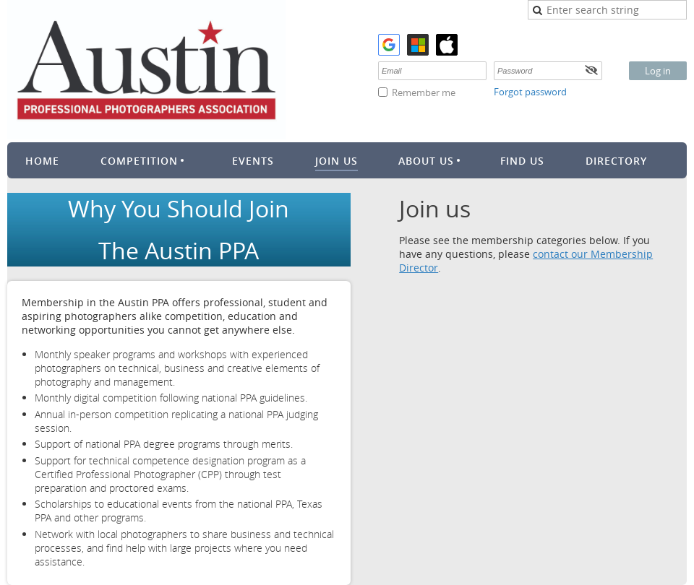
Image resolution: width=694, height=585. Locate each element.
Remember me (423, 92)
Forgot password (530, 91)
